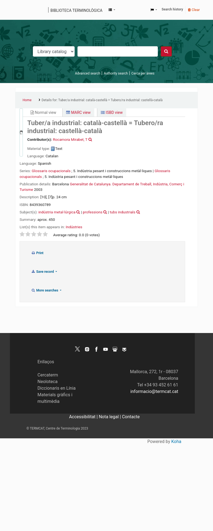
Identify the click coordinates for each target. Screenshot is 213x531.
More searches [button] (45, 290)
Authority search (116, 73)
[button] (111, 10)
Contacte (131, 416)
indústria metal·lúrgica (57, 212)
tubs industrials (122, 212)
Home (27, 100)
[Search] (166, 51)
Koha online (21, 9)
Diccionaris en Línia (56, 388)
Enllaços (45, 361)
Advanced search (87, 73)
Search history (172, 9)
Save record (43, 272)
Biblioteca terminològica (76, 10)
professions (92, 212)
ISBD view (112, 112)
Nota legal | (110, 416)
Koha (176, 441)
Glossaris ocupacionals (51, 171)
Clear (194, 10)
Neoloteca (47, 381)
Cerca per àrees (142, 73)
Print (37, 253)
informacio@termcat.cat (154, 391)
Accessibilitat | (84, 416)
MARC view (78, 112)
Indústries (74, 227)
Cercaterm (47, 375)
